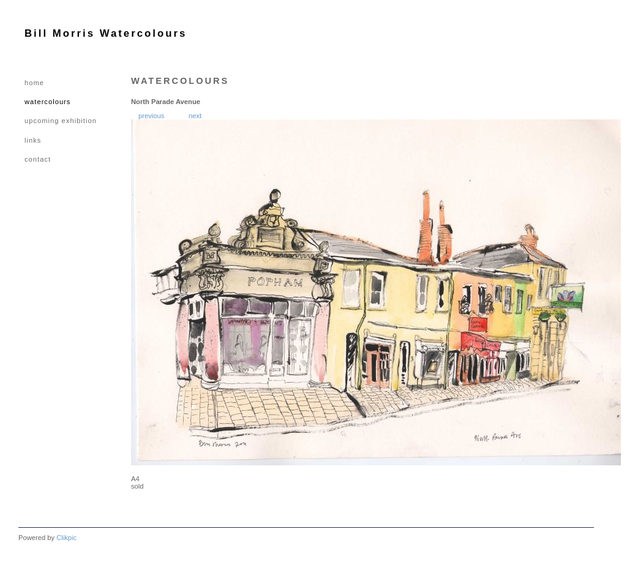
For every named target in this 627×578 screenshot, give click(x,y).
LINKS (32, 140)
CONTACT (37, 159)
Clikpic (66, 537)
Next (195, 115)
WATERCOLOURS (47, 101)
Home (34, 82)
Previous (151, 115)
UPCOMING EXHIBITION (60, 120)
